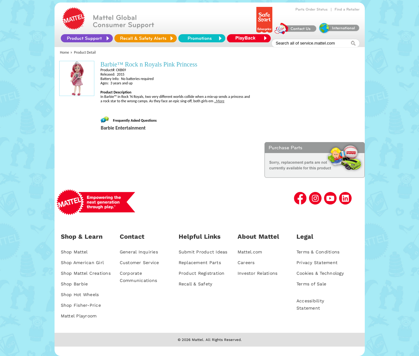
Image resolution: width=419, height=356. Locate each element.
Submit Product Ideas (203, 251)
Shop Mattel (74, 251)
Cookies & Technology (320, 273)
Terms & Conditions (318, 251)
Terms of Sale (311, 283)
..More (219, 101)
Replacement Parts (200, 262)
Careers (246, 262)
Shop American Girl (82, 262)
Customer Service (139, 262)
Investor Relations (258, 273)
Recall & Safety (195, 283)
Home (64, 52)
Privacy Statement (317, 262)
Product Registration (202, 273)
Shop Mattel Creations (86, 273)
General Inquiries (139, 251)
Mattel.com (250, 251)
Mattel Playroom (79, 315)
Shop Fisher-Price (81, 305)
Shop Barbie (74, 283)
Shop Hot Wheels (80, 294)
